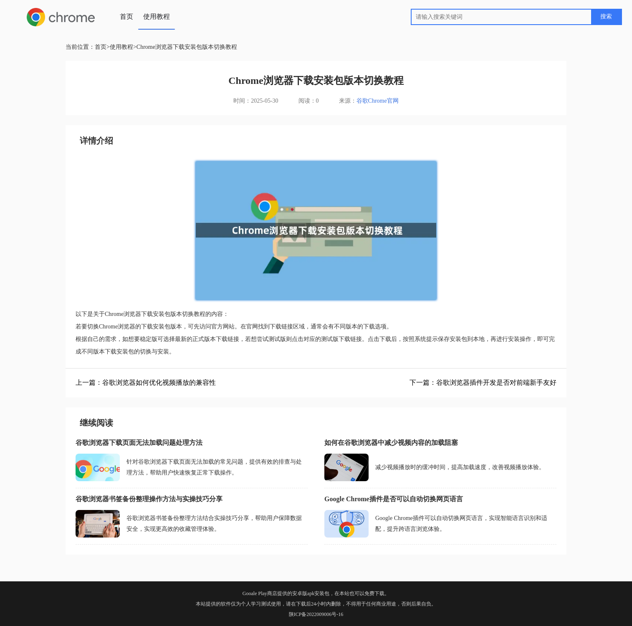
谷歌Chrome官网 (377, 101)
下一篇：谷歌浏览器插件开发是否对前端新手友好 (483, 382)
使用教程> (123, 47)
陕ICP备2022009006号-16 (316, 614)
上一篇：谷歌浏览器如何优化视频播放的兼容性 (146, 382)
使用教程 (156, 16)
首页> (102, 47)
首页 (126, 16)
